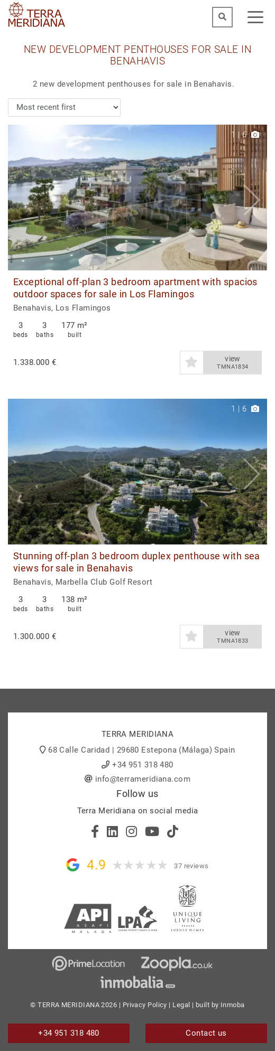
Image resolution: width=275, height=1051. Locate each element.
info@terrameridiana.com (142, 779)
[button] (255, 197)
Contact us (206, 1033)
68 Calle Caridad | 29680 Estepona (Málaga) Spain (141, 750)
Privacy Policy (145, 1005)
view (232, 362)
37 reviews (191, 866)
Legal (181, 1005)
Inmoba (233, 1005)
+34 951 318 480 (142, 765)
